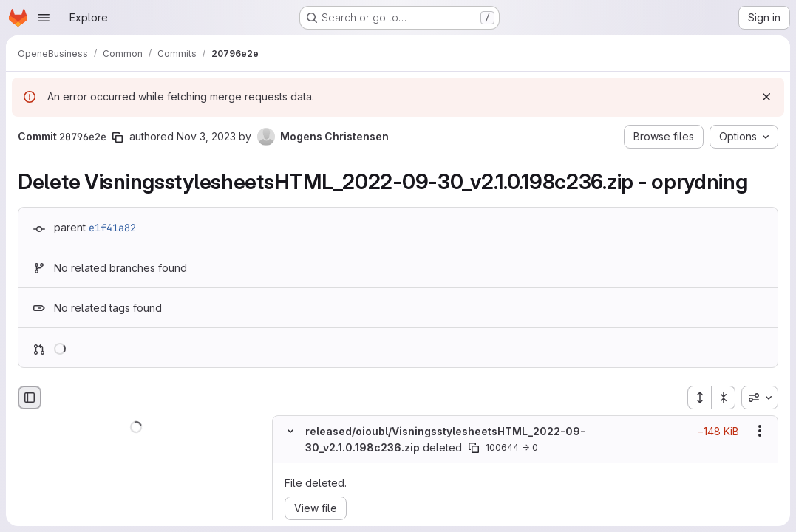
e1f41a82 (112, 227)
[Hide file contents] (290, 431)
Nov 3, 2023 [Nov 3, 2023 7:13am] (206, 136)
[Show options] (760, 431)
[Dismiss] (766, 97)
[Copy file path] (474, 448)
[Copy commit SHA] (117, 137)
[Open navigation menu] (43, 18)
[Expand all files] (699, 397)
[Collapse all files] (723, 397)
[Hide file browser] (29, 397)
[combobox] (759, 397)
